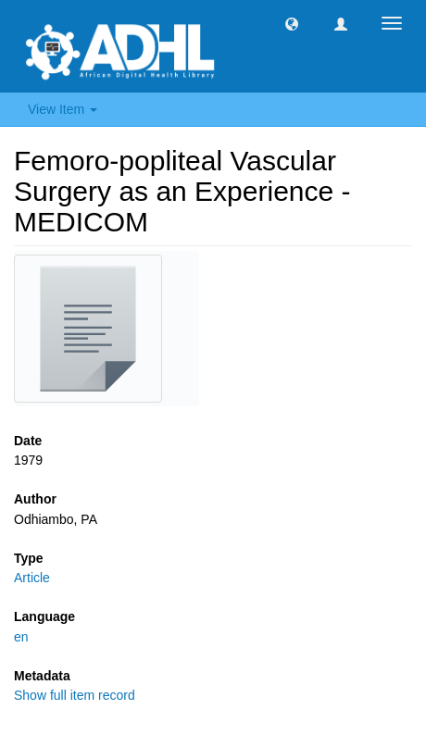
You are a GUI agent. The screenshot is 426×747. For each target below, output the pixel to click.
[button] (291, 23)
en (21, 636)
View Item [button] (62, 109)
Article (32, 577)
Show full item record (74, 695)
